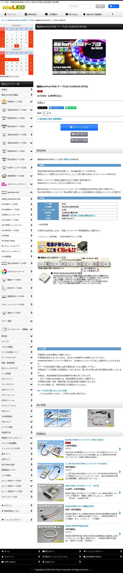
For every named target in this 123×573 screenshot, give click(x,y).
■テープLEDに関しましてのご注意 (52, 391)
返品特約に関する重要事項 (49, 119)
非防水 (66, 159)
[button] (112, 14)
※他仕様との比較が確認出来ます (82, 216)
